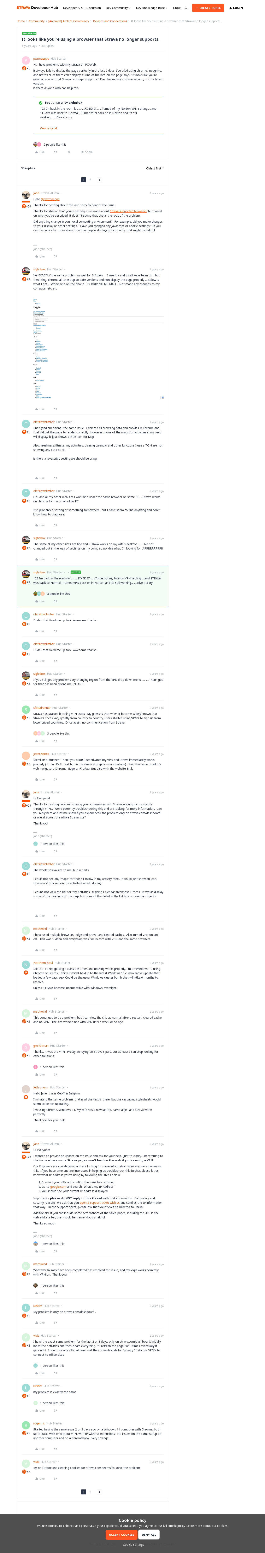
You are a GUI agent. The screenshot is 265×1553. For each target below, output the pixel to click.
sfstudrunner (42, 708)
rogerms (39, 1423)
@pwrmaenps (50, 199)
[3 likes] (51, 593)
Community (37, 21)
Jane (36, 193)
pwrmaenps (41, 58)
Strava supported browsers (128, 211)
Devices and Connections (110, 21)
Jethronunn (40, 1087)
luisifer (37, 1306)
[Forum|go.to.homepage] (37, 7)
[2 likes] (49, 144)
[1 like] (48, 844)
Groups (178, 8)
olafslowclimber (43, 422)
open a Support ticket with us (100, 1203)
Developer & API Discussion (82, 8)
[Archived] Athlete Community (68, 21)
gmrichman (40, 1046)
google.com (58, 1187)
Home (21, 21)
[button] (208, 8)
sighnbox (39, 269)
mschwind (40, 929)
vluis (36, 1335)
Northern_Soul (43, 963)
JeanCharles (41, 754)
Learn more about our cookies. (207, 1526)
